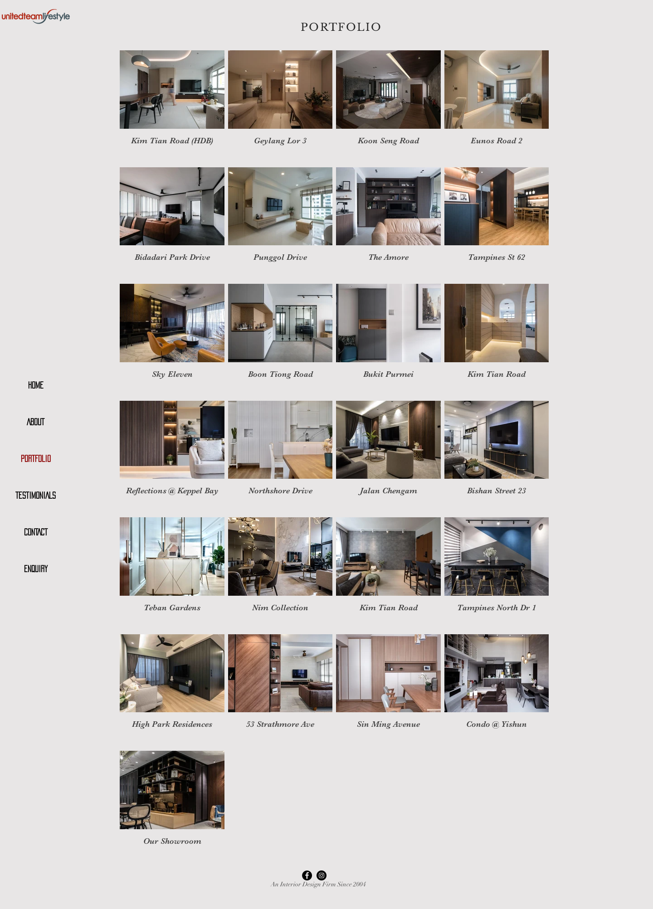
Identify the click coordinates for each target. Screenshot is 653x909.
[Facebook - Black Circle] (307, 875)
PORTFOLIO (36, 459)
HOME (36, 385)
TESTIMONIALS (35, 495)
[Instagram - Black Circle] (321, 875)
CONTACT (36, 532)
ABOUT (35, 422)
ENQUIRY (36, 569)
